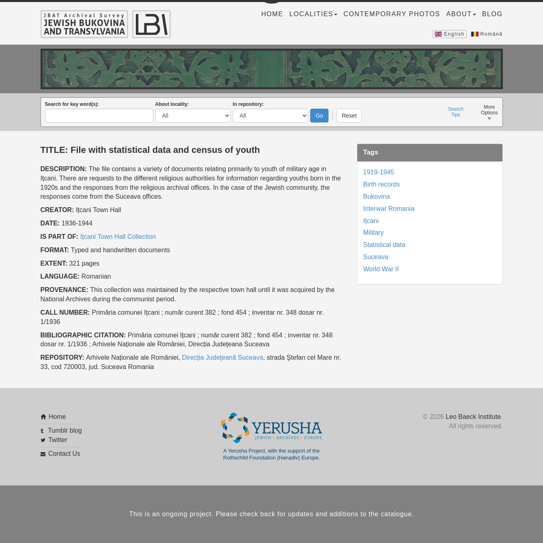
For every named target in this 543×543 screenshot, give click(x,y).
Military (373, 232)
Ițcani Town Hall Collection (118, 236)
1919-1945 (379, 172)
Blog (492, 14)
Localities (313, 14)
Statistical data (384, 244)
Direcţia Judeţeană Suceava (222, 357)
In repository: (248, 104)
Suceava (375, 256)
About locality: (172, 104)
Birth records (381, 184)
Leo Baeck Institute (473, 416)
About (461, 14)
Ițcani (371, 220)
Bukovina (376, 196)
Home (272, 14)
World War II (381, 269)
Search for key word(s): (72, 104)
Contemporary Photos (391, 14)
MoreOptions (489, 112)
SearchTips (456, 112)
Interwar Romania (388, 208)
